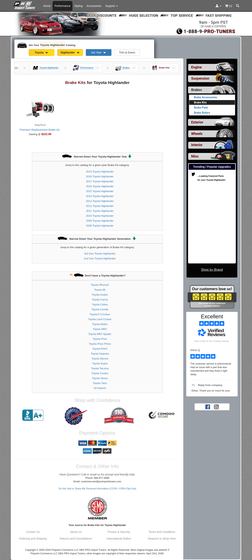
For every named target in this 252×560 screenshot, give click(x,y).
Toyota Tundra (100, 373)
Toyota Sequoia (100, 353)
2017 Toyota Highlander (100, 181)
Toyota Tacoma (99, 368)
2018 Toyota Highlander (100, 176)
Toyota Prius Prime (100, 343)
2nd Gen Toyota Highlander (100, 258)
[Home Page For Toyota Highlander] (25, 5)
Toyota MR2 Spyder (99, 333)
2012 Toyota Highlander (100, 205)
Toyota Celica (100, 304)
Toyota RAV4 (99, 348)
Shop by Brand (212, 270)
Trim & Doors (127, 52)
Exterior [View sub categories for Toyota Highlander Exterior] (197, 122)
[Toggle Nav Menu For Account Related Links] (218, 6)
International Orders (119, 538)
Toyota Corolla (100, 309)
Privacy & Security (119, 531)
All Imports (100, 388)
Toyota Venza (100, 378)
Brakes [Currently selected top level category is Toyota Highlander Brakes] (196, 90)
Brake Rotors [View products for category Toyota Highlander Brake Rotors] (202, 112)
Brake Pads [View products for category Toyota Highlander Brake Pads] (201, 107)
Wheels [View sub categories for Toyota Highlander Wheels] (197, 134)
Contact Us (33, 531)
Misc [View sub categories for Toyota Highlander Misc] (195, 156)
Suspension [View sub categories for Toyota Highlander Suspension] (200, 78)
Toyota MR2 (100, 329)
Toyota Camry (100, 299)
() (228, 6)
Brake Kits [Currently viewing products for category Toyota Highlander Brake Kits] (200, 102)
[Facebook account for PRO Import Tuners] (207, 406)
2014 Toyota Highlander (100, 196)
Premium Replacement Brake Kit (39, 129)
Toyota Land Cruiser (100, 319)
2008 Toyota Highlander (100, 225)
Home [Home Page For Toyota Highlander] (47, 5)
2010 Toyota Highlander (100, 215)
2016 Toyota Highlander (100, 186)
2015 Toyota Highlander (100, 191)
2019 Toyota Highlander (100, 171)
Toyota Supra (99, 363)
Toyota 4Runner (100, 284)
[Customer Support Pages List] (111, 6)
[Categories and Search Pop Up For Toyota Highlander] (237, 6)
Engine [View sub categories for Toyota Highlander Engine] (196, 67)
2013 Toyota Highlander (100, 201)
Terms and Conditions (161, 531)
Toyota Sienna (100, 358)
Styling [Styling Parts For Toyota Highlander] (78, 5)
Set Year (98, 52)
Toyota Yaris (100, 383)
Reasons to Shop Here (162, 538)
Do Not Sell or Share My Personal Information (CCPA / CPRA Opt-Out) (97, 488)
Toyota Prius (100, 338)
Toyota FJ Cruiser (100, 314)
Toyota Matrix (99, 324)
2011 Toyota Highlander (100, 210)
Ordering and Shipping (33, 538)
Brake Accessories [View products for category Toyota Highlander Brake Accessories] (205, 97)
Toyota (41, 52)
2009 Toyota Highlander (100, 220)
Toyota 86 (100, 289)
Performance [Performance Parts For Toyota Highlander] (62, 5)
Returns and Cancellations (76, 538)
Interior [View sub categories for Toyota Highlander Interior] (197, 145)
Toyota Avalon (100, 294)
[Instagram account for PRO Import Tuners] (216, 406)
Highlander (69, 52)
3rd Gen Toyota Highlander (100, 253)
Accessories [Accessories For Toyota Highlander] (94, 5)
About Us (76, 531)
